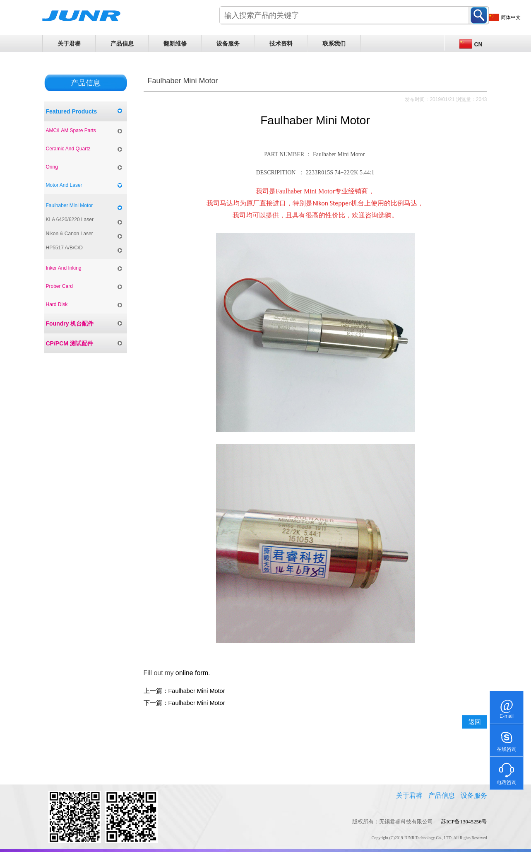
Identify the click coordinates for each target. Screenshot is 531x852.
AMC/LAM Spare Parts (71, 130)
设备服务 (228, 43)
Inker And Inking (64, 268)
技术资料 (281, 43)
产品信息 (122, 43)
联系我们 (334, 43)
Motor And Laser (64, 185)
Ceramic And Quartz (68, 149)
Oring (52, 167)
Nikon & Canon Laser (69, 234)
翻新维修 (175, 43)
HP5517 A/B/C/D (64, 248)
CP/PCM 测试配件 (69, 343)
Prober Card (59, 286)
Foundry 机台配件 (70, 323)
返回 (475, 722)
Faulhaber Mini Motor (69, 205)
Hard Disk (57, 304)
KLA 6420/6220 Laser (70, 219)
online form (191, 672)
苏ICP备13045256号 (464, 821)
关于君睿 (69, 43)
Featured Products (71, 111)
